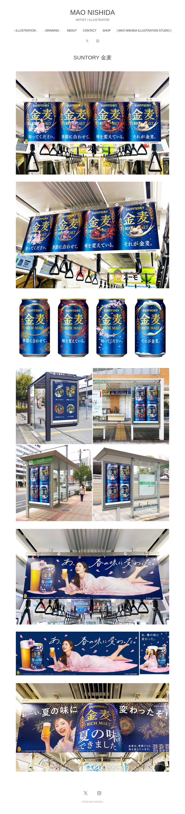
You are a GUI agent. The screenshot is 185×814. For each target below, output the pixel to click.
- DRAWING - (52, 30)
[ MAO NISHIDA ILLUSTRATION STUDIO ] (144, 30)
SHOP (107, 30)
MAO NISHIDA (92, 12)
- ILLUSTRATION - (25, 30)
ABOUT (72, 30)
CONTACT (89, 30)
